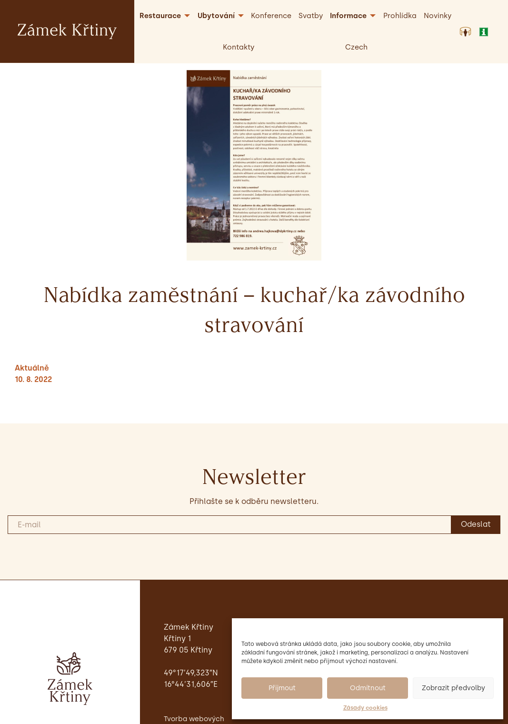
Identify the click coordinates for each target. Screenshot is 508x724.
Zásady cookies (365, 707)
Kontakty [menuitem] (238, 47)
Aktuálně (32, 367)
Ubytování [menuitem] (216, 15)
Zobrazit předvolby (453, 688)
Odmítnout (368, 688)
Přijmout (282, 688)
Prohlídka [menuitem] (400, 15)
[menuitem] (356, 47)
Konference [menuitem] (271, 15)
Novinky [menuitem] (437, 15)
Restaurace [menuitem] (160, 15)
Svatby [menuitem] (311, 15)
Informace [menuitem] (348, 15)
